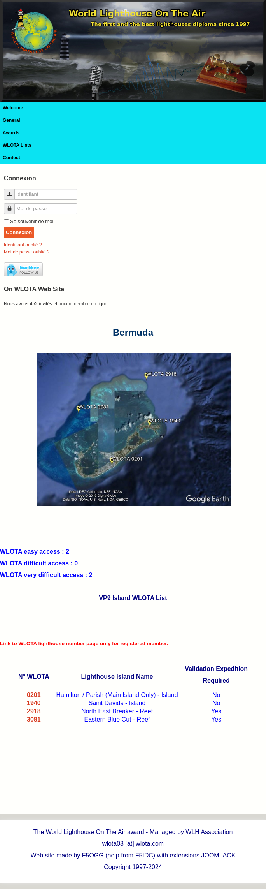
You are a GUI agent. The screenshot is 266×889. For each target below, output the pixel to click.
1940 (34, 703)
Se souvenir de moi (31, 221)
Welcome (13, 108)
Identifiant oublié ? (23, 245)
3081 (34, 719)
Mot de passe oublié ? (26, 252)
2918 (34, 711)
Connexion (19, 232)
